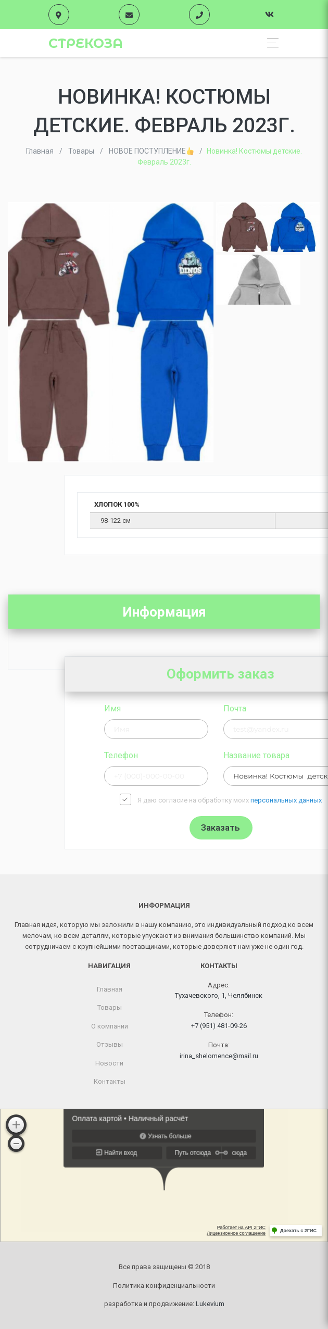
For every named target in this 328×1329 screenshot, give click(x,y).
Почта (301, 708)
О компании (109, 1026)
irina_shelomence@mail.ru (219, 1056)
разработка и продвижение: (164, 1304)
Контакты (109, 1081)
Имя (179, 708)
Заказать (287, 827)
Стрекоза (85, 43)
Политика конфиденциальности (164, 1285)
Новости (109, 1063)
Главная (109, 989)
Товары (109, 1007)
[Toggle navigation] (270, 43)
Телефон (188, 755)
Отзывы (109, 1044)
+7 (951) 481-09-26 (219, 1026)
